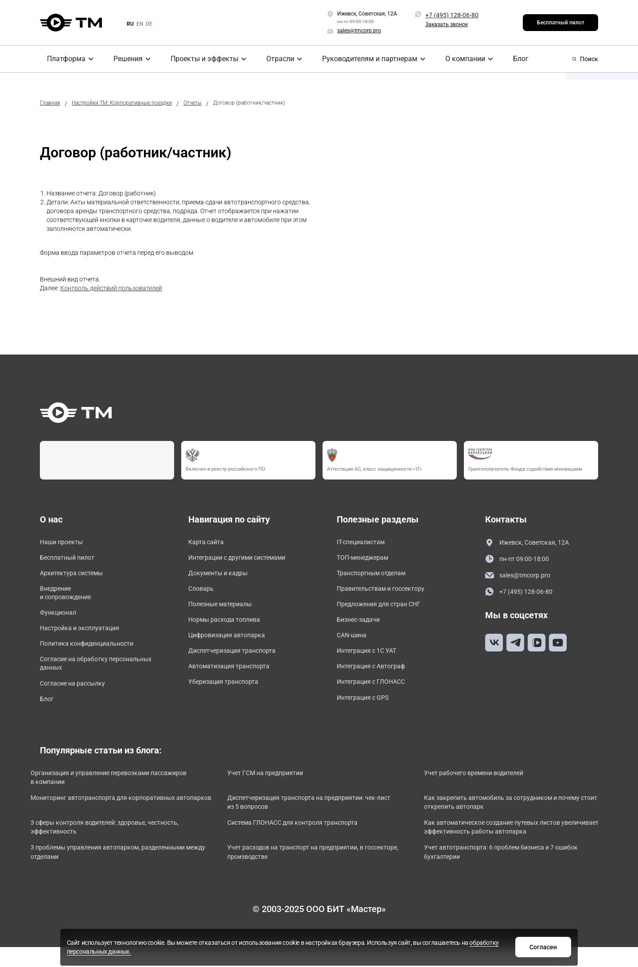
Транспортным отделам (376, 577)
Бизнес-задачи (361, 628)
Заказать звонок (446, 24)
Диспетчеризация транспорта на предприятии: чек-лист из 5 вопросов (314, 823)
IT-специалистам (364, 542)
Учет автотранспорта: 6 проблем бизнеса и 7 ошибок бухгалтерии (502, 877)
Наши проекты (64, 542)
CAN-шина (353, 645)
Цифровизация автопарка (232, 645)
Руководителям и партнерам (362, 58)
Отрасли (275, 58)
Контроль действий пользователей (111, 288)
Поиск (585, 58)
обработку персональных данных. (364, 950)
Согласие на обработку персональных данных (78, 676)
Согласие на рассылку (77, 698)
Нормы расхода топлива (229, 628)
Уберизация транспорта (228, 696)
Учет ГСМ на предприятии (280, 791)
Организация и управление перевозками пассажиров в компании (107, 796)
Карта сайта (208, 542)
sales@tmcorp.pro (520, 577)
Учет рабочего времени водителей (490, 791)
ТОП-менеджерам (366, 560)
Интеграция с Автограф (376, 679)
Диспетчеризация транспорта (237, 662)
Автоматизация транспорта (234, 679)
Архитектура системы (76, 577)
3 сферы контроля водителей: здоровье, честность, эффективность (106, 850)
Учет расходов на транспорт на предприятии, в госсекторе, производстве (312, 877)
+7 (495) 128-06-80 (451, 15)
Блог (508, 58)
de (149, 24)
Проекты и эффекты (200, 58)
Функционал (60, 620)
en (139, 24)
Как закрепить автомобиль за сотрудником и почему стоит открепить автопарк (506, 823)
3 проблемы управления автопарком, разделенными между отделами (102, 877)
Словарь (202, 593)
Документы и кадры (222, 577)
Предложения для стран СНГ (384, 611)
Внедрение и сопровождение (69, 598)
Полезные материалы (224, 611)
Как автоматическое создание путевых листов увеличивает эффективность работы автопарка (513, 850)
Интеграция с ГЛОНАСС (375, 696)
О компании (455, 58)
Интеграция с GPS (366, 713)
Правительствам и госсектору (387, 593)
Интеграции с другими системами (244, 560)
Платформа (61, 58)
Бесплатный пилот (560, 22)
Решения (124, 58)
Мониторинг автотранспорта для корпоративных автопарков (122, 823)
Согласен (457, 946)
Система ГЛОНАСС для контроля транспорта (311, 845)
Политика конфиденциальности (93, 655)
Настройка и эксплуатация (85, 638)
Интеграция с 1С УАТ (371, 662)
